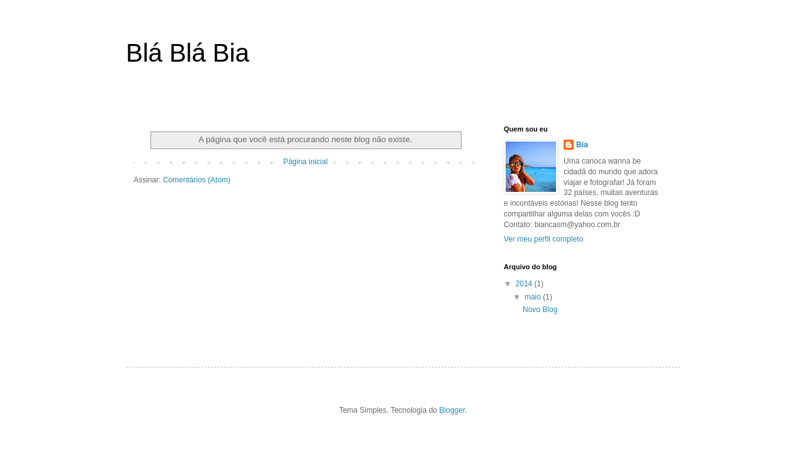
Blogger (452, 410)
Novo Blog (540, 309)
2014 (525, 283)
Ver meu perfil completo (543, 239)
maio (534, 297)
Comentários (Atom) (196, 180)
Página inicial (305, 161)
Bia (582, 144)
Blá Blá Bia (187, 53)
